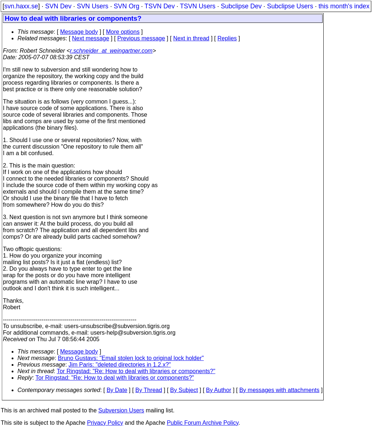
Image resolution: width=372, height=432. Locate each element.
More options (123, 32)
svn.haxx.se (21, 6)
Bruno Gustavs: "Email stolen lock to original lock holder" (131, 358)
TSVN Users (197, 6)
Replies (227, 38)
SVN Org (126, 6)
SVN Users (92, 6)
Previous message (141, 38)
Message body (79, 32)
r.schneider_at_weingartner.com (111, 51)
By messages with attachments (279, 390)
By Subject (184, 390)
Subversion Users (121, 410)
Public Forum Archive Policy (202, 423)
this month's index (344, 6)
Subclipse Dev (241, 6)
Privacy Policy (105, 423)
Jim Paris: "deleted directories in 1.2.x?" (120, 365)
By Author (218, 390)
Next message (90, 38)
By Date (116, 390)
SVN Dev (58, 6)
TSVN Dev (160, 6)
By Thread (149, 390)
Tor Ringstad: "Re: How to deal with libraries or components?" (136, 371)
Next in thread (191, 38)
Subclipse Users (290, 6)
